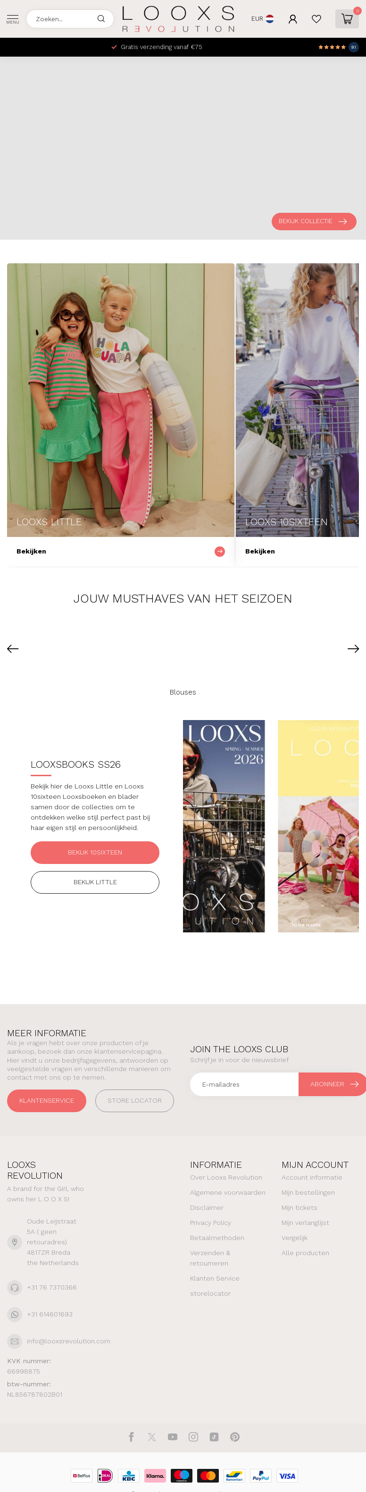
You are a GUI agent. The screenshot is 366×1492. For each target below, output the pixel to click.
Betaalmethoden (217, 1237)
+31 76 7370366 (52, 1287)
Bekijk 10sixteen (95, 852)
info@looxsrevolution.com (68, 1341)
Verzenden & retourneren (210, 1258)
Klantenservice (46, 1100)
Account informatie (312, 1177)
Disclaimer (207, 1207)
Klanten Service (215, 1278)
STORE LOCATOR (135, 1100)
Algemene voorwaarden (228, 1192)
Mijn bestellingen (308, 1192)
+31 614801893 (50, 1314)
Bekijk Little (95, 882)
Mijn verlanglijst (305, 1222)
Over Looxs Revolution (226, 1177)
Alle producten (305, 1253)
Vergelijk (295, 1237)
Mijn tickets (299, 1207)
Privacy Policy (210, 1222)
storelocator (210, 1293)
